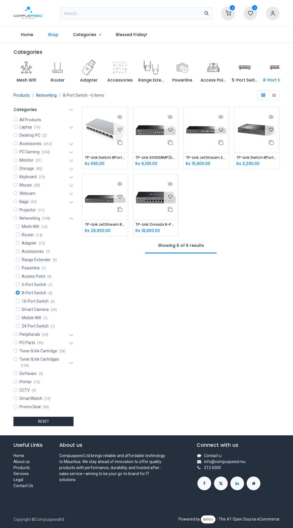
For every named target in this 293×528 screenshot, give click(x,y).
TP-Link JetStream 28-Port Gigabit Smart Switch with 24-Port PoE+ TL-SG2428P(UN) (206, 157)
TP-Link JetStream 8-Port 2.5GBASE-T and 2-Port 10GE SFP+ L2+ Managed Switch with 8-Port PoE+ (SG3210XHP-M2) (105, 225)
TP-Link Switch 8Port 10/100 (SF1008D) (105, 157)
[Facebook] (204, 483)
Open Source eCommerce (256, 519)
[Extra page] (253, 483)
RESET (43, 421)
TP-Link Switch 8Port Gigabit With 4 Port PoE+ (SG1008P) (256, 157)
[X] (221, 483)
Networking (46, 95)
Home (18, 455)
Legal (18, 479)
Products (21, 95)
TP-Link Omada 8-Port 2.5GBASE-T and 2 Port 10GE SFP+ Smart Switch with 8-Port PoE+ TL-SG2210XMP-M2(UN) (155, 225)
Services (21, 473)
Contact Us (23, 485)
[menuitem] (26, 34)
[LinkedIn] (237, 483)
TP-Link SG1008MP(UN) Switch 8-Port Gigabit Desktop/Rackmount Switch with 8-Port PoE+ (155, 157)
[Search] (206, 13)
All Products (30, 120)
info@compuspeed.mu (225, 461)
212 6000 (212, 467)
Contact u (212, 455)
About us (21, 461)
